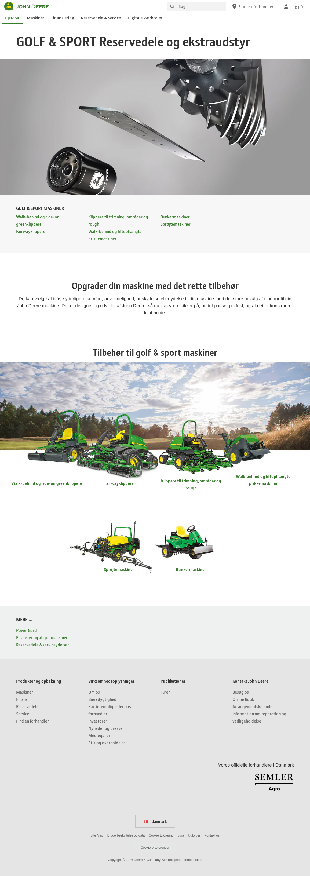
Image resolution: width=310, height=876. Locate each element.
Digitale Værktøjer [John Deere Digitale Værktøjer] (145, 17)
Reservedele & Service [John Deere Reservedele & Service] (101, 17)
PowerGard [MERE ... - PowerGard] (26, 630)
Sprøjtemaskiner (176, 224)
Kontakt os (212, 835)
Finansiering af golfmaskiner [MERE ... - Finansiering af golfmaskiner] (42, 637)
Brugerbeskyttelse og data (126, 835)
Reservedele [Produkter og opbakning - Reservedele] (27, 706)
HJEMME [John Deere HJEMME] (12, 17)
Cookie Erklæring (161, 835)
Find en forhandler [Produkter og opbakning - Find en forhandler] (32, 721)
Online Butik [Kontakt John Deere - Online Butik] (243, 699)
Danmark (155, 821)
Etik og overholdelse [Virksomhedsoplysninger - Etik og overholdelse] (107, 742)
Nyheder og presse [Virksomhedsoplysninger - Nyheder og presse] (105, 728)
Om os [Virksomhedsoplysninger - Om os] (94, 692)
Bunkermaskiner (175, 216)
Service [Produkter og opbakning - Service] (22, 713)
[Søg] (196, 6)
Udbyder (194, 835)
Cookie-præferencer (155, 847)
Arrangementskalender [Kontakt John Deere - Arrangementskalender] (253, 706)
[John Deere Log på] (293, 6)
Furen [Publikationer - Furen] (165, 692)
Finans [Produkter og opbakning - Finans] (22, 699)
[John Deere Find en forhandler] (252, 6)
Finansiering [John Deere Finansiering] (62, 17)
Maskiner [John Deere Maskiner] (35, 17)
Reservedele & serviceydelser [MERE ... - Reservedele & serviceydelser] (42, 644)
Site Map (96, 835)
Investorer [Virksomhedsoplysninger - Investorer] (97, 721)
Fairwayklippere (30, 231)
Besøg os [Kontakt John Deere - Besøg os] (240, 692)
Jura (181, 835)
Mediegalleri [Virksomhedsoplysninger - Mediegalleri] (99, 735)
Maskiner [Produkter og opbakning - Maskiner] (24, 692)
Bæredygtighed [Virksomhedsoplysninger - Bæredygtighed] (102, 699)
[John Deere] (29, 6)
